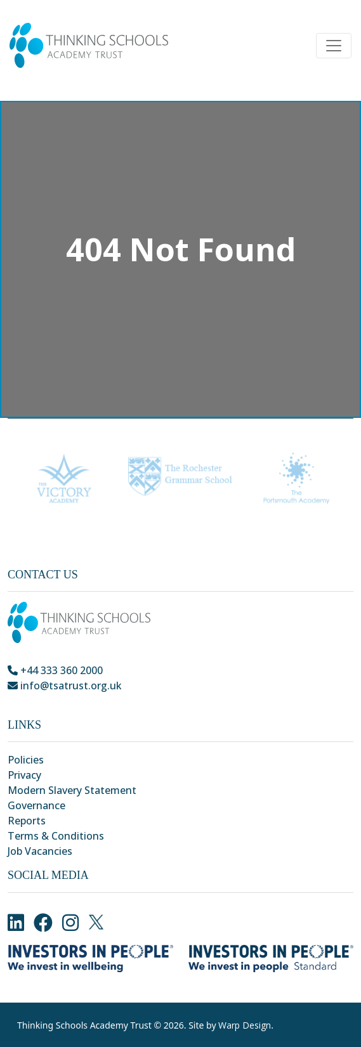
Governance (36, 805)
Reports (27, 821)
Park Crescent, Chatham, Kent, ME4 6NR (109, 701)
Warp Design (244, 1025)
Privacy (24, 775)
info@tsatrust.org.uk (65, 686)
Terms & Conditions (56, 836)
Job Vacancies (40, 851)
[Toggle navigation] (333, 45)
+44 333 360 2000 (55, 670)
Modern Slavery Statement (72, 790)
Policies (26, 760)
